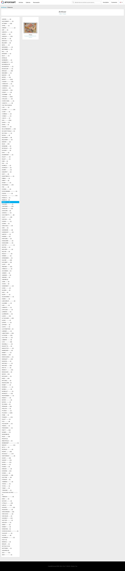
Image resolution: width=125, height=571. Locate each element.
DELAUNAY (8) (7, 137)
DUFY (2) (5, 174)
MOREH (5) (7, 389)
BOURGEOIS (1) (7, 66)
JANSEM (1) (6, 273)
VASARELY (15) (7, 518)
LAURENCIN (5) (7, 314)
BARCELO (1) (7, 40)
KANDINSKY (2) (8, 286)
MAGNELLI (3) (7, 344)
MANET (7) (6, 352)
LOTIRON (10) (7, 335)
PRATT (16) (6, 430)
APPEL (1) (5, 25)
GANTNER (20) (7, 206)
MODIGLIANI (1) (7, 382)
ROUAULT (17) (7, 453)
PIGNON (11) (7, 417)
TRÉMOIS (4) (8, 496)
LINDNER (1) (7, 331)
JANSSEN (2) (6, 275)
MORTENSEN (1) (8, 395)
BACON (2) (6, 38)
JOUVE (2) (5, 283)
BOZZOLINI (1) (7, 68)
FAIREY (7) (6, 182)
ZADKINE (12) (5, 550)
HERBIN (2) (6, 255)
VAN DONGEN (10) (8, 511)
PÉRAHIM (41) (7, 406)
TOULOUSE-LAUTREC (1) (10, 493)
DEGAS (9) (6, 135)
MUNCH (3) (6, 397)
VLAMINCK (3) (8, 537)
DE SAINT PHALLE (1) (8, 131)
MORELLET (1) (7, 391)
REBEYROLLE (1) (7, 440)
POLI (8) (6, 421)
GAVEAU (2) (6, 212)
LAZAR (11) (6, 316)
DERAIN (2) (6, 141)
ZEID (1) (7, 554)
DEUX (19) (5, 144)
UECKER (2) (7, 501)
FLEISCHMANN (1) (9, 191)
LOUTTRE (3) (7, 337)
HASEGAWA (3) (7, 243)
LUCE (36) (7, 342)
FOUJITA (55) (9, 195)
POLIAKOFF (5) (7, 423)
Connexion (114, 2)
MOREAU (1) (7, 387)
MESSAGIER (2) (7, 372)
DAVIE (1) (5, 124)
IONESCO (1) (7, 268)
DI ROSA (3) (6, 150)
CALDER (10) (7, 81)
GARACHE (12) (7, 208)
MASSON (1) (6, 361)
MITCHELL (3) (6, 380)
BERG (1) (6, 45)
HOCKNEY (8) (7, 262)
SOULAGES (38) (7, 475)
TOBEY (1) (6, 488)
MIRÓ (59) (5, 378)
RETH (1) (5, 447)
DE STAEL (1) (7, 133)
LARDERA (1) (6, 311)
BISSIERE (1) (6, 53)
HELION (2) (6, 251)
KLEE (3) (5, 292)
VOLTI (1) (4, 539)
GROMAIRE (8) (7, 230)
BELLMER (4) (6, 43)
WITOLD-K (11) (6, 546)
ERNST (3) (5, 180)
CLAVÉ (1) (6, 111)
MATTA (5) (6, 367)
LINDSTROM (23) (8, 333)
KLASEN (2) (6, 290)
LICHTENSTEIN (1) (7, 329)
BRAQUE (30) (7, 70)
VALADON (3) (7, 509)
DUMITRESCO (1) (8, 176)
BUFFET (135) (7, 79)
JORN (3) (5, 281)
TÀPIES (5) (6, 483)
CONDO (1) (6, 116)
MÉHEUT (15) (7, 369)
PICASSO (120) (7, 412)
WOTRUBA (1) (7, 548)
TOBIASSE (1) (6, 490)
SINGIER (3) (7, 468)
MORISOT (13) (7, 393)
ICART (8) (6, 264)
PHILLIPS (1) (6, 408)
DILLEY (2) (6, 157)
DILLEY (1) (6, 159)
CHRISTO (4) (7, 103)
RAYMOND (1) (5, 434)
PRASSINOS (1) (7, 428)
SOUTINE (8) (7, 477)
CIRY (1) (5, 107)
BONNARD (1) (7, 60)
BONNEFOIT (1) (7, 62)
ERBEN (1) (6, 178)
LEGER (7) (6, 320)
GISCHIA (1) (6, 219)
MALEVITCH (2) (8, 348)
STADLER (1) (6, 479)
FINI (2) (5, 187)
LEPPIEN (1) (6, 324)
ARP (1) (5, 30)
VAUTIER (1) (7, 520)
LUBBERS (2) (7, 339)
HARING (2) (6, 236)
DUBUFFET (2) (6, 172)
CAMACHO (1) (7, 83)
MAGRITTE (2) (7, 346)
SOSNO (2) (6, 473)
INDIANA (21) (7, 266)
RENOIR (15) (8, 445)
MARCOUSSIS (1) (7, 357)
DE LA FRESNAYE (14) (9, 129)
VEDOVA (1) (6, 522)
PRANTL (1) (6, 425)
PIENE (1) (5, 415)
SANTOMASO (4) (8, 456)
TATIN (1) (6, 486)
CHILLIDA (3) (7, 98)
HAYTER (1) (8, 245)
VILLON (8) (6, 535)
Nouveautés (36, 2)
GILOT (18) (7, 217)
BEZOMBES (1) (7, 49)
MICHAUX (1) (6, 376)
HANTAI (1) (6, 234)
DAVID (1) (6, 122)
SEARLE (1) (6, 464)
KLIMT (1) (6, 294)
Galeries (28, 2)
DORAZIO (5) (6, 167)
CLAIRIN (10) (8, 109)
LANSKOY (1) (7, 307)
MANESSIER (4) (7, 350)
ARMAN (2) (8, 27)
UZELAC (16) (7, 505)
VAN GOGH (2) (7, 514)
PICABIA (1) (7, 410)
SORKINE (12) (6, 471)
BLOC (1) (5, 55)
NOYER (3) (7, 400)
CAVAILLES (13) (7, 90)
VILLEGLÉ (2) (7, 533)
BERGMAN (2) (7, 47)
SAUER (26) (6, 458)
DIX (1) (5, 163)
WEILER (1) (6, 544)
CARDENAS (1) (8, 86)
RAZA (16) (6, 436)
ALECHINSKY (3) (7, 21)
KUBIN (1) (6, 298)
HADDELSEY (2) (7, 232)
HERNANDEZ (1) (7, 258)
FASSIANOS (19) (7, 184)
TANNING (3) (7, 481)
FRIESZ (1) (6, 202)
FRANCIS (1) (6, 197)
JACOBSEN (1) (6, 271)
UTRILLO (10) (7, 503)
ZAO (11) (6, 552)
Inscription (106, 2)
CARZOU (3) (6, 88)
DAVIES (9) (6, 126)
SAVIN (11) (6, 462)
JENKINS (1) (6, 277)
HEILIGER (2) (7, 249)
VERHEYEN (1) (6, 529)
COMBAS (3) (6, 113)
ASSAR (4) (6, 34)
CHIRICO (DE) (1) (8, 101)
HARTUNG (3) (7, 238)
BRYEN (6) (6, 77)
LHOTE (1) (6, 326)
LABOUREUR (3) (8, 301)
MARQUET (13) (7, 359)
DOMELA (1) (6, 165)
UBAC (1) (5, 498)
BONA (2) (4, 58)
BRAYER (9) (6, 75)
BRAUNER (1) (7, 73)
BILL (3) (5, 51)
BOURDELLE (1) (6, 64)
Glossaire (73, 566)
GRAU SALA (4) (7, 225)
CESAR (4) (7, 92)
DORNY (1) (7, 169)
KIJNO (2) (6, 288)
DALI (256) (6, 120)
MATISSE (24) (7, 365)
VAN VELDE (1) (7, 516)
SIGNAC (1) (6, 466)
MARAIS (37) (6, 354)
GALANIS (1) (7, 204)
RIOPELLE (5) (7, 449)
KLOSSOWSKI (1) (8, 296)
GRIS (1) (5, 227)
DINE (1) (5, 161)
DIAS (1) (5, 152)
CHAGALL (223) (7, 96)
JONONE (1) (5, 279)
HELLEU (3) (7, 253)
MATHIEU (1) (7, 363)
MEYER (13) (5, 374)
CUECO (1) (6, 118)
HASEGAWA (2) (7, 240)
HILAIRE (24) (7, 260)
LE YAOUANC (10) (8, 318)
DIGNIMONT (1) (7, 154)
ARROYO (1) (7, 32)
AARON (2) (6, 19)
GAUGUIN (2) (6, 210)
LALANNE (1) (7, 303)
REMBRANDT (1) (10, 443)
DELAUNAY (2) (7, 139)
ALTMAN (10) (7, 23)
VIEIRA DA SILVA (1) (10, 531)
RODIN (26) (7, 451)
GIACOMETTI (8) (8, 215)
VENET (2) (6, 524)
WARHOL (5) (6, 541)
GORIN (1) (5, 223)
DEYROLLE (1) (6, 148)
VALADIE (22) (8, 507)
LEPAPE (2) (6, 322)
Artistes (21, 2)
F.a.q (76, 566)
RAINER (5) (6, 432)
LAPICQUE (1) (7, 309)
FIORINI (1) (6, 189)
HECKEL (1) (6, 247)
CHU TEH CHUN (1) (7, 105)
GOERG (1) (6, 221)
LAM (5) (6, 305)
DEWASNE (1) (6, 146)
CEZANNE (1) (6, 94)
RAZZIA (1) (5, 438)
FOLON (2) (7, 193)
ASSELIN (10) (7, 36)
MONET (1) (6, 385)
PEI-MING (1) (6, 404)
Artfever (3, 7)
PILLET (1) (6, 419)
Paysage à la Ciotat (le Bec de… (30, 36)
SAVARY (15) (7, 460)
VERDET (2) (6, 526)
